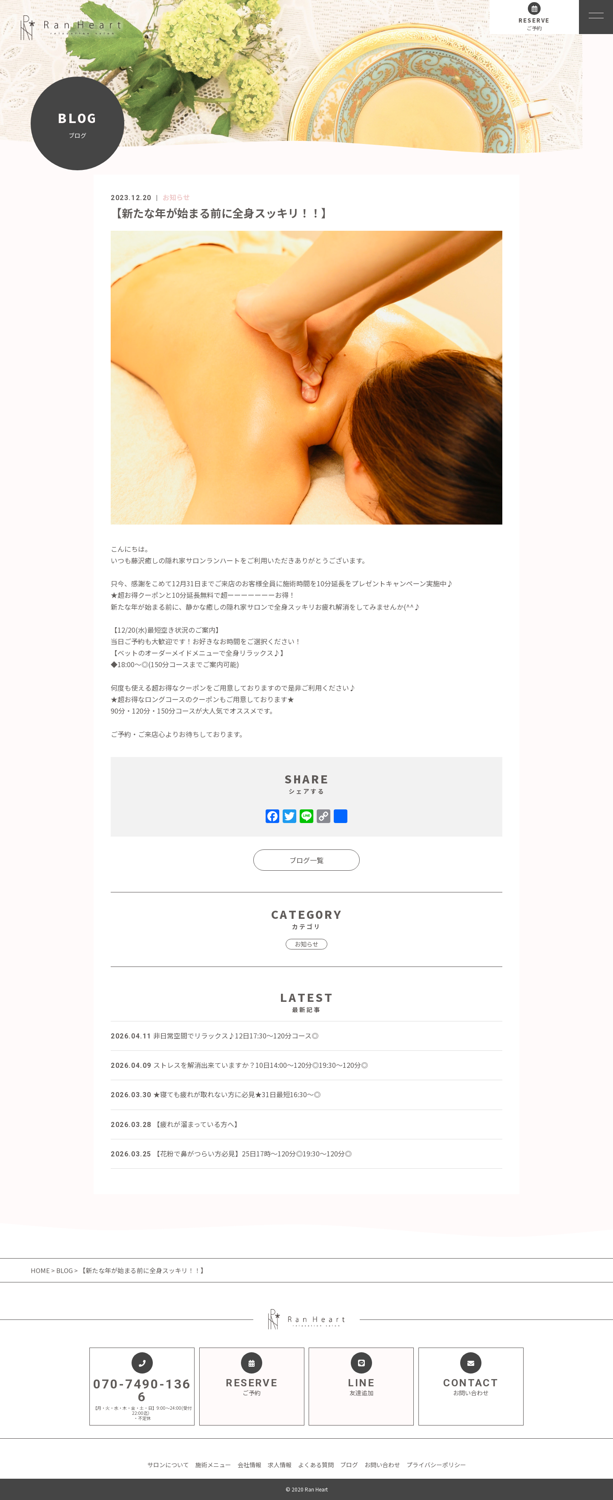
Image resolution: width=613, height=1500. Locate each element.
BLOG (64, 1270)
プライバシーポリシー (436, 1464)
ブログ (349, 1464)
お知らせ (176, 197)
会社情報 (249, 1464)
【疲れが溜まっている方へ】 (176, 1124)
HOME (41, 1270)
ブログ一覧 (306, 860)
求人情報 (280, 1464)
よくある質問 (316, 1464)
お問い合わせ (382, 1464)
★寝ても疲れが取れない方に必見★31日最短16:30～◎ (216, 1094)
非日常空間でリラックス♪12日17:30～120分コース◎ (214, 1035)
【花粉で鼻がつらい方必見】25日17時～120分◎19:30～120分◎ (231, 1153)
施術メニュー (213, 1464)
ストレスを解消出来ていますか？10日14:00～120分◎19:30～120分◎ (239, 1065)
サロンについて (168, 1464)
